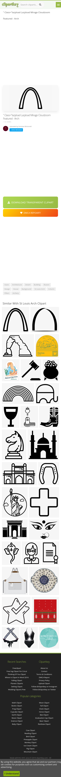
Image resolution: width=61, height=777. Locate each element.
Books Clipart (17, 706)
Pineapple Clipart (30, 739)
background (26, 289)
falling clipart (16, 680)
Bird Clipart (30, 736)
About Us (44, 668)
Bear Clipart (44, 721)
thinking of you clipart (17, 674)
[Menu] (58, 4)
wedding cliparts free (16, 689)
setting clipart (16, 686)
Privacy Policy (44, 680)
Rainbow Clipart (44, 724)
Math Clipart (17, 703)
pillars (6, 293)
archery (16, 293)
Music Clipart (17, 718)
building (37, 285)
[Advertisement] (30, 53)
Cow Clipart (30, 730)
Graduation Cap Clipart (44, 718)
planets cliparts (17, 683)
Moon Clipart (44, 703)
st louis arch (40, 289)
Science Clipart (17, 721)
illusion (46, 285)
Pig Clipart (30, 748)
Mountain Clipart (30, 752)
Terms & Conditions (44, 674)
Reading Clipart (30, 733)
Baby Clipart (17, 724)
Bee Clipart (44, 715)
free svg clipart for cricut (17, 671)
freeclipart (17, 668)
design (7, 289)
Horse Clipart (44, 712)
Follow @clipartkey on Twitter (44, 689)
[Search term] (32, 4)
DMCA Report (44, 677)
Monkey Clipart (30, 742)
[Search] (40, 5)
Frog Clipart (16, 709)
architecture (17, 285)
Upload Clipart (44, 683)
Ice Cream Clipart (30, 745)
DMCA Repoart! (30, 212)
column (51, 289)
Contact (44, 671)
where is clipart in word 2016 (17, 677)
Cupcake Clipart (17, 712)
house (15, 289)
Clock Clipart (44, 709)
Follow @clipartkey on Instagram (44, 686)
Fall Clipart (44, 706)
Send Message (16, 130)
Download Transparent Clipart (30, 202)
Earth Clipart (17, 715)
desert (28, 285)
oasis (6, 285)
